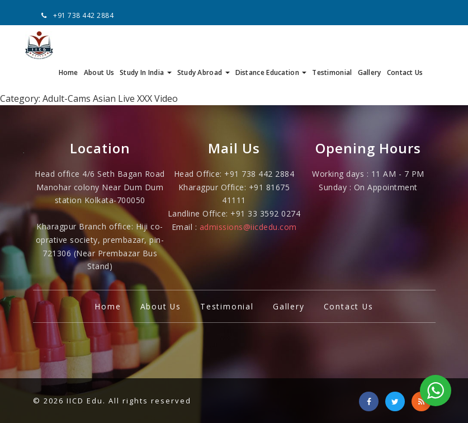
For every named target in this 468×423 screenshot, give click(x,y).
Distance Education (271, 44)
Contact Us (405, 44)
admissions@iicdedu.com (248, 200)
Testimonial (332, 44)
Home (68, 44)
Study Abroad (203, 44)
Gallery (369, 44)
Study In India (146, 44)
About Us (99, 44)
